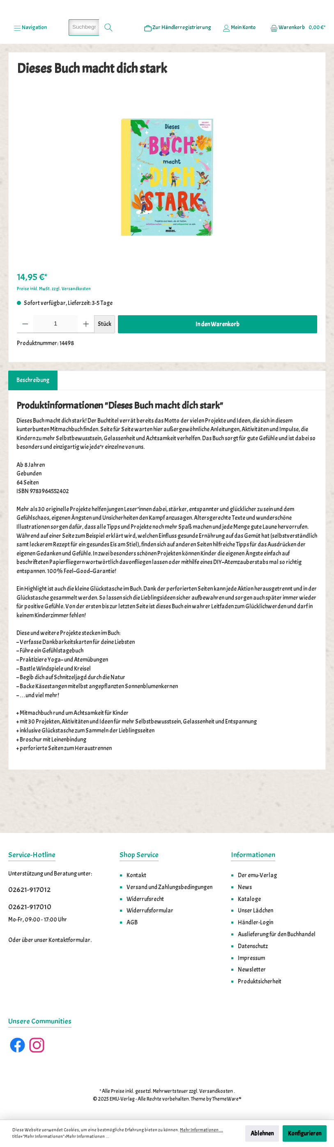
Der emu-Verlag (257, 875)
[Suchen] (108, 74)
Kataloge (249, 899)
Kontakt (136, 875)
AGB (132, 922)
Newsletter (252, 970)
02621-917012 (29, 890)
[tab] (33, 427)
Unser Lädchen (255, 911)
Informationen (253, 855)
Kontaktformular (69, 940)
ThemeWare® (227, 1099)
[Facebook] (17, 1045)
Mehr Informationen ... (201, 1130)
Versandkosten (216, 1091)
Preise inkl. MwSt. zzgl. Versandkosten (54, 335)
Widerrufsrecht (145, 899)
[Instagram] (37, 1045)
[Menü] (30, 74)
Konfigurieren (304, 1133)
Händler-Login (255, 922)
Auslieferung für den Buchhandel (277, 934)
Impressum (251, 958)
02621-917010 (29, 907)
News (245, 887)
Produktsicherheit (259, 981)
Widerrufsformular (150, 911)
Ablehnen (262, 1133)
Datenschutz (253, 946)
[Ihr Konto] (239, 74)
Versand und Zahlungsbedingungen (169, 887)
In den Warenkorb (218, 371)
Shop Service (139, 855)
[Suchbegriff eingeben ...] (84, 74)
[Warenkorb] (295, 74)
